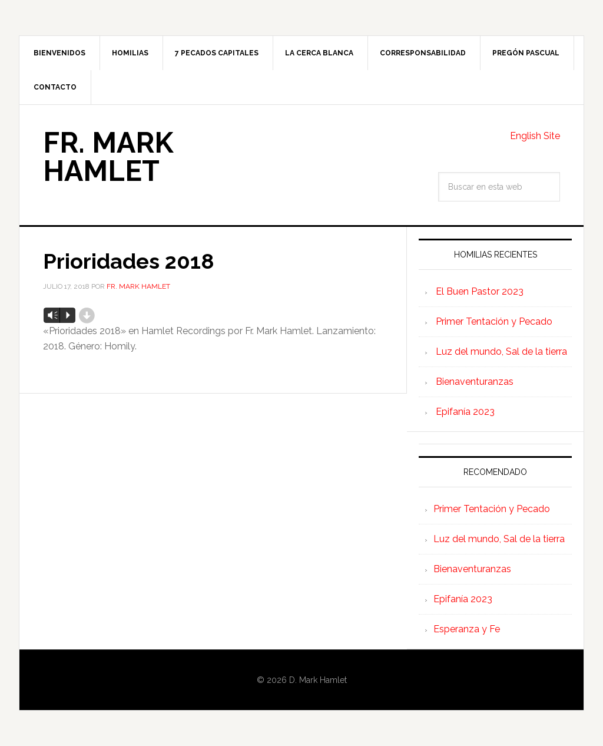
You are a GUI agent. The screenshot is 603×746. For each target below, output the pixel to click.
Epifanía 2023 (465, 411)
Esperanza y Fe (466, 629)
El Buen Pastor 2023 (480, 291)
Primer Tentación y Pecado (494, 321)
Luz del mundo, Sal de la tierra (501, 351)
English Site (535, 135)
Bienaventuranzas (474, 381)
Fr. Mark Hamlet (108, 156)
